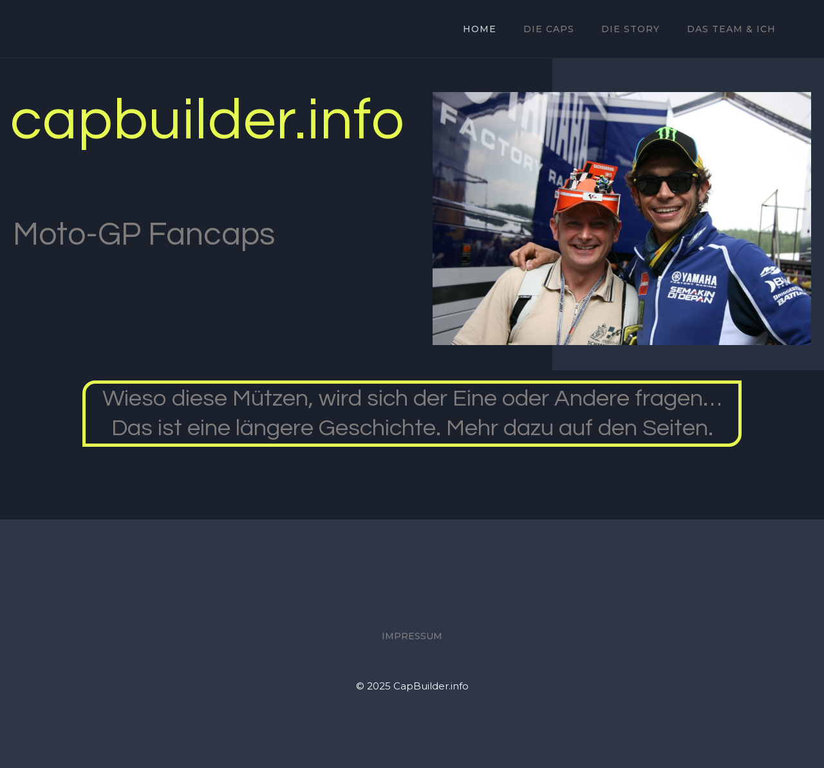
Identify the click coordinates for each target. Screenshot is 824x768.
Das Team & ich (731, 29)
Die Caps (548, 29)
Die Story (630, 29)
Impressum (412, 636)
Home (479, 29)
